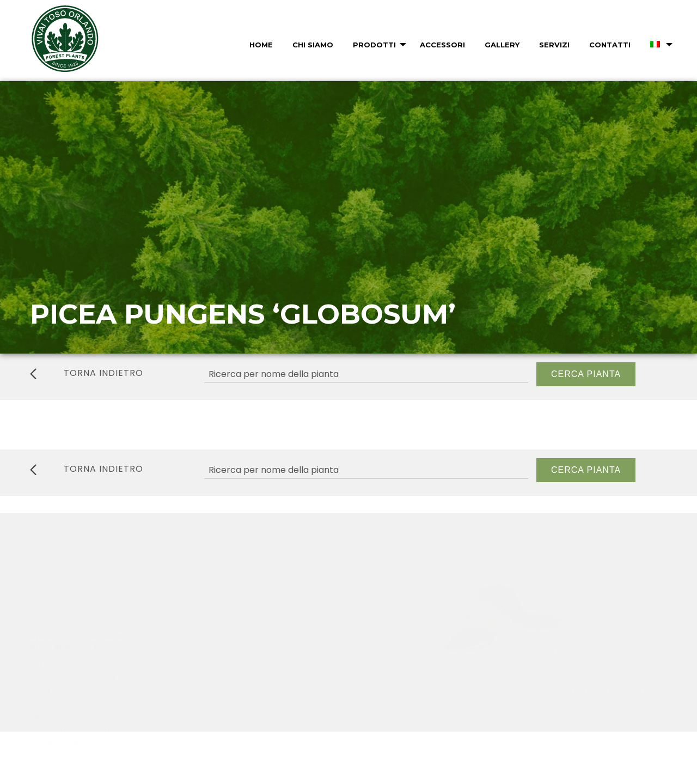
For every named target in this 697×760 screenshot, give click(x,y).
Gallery (502, 44)
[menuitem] (260, 44)
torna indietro (86, 373)
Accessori (442, 44)
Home (261, 44)
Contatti (610, 44)
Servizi (554, 44)
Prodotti (374, 44)
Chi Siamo (312, 44)
